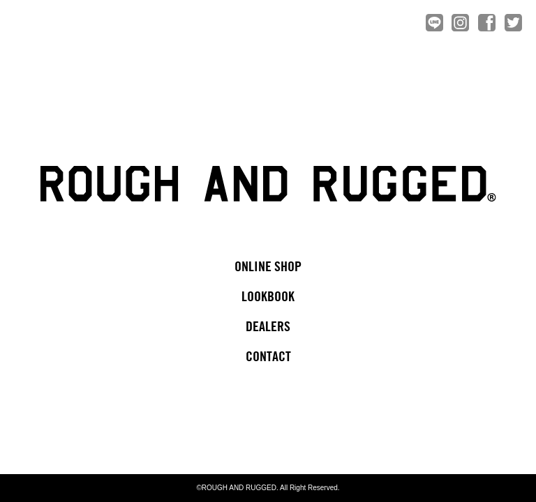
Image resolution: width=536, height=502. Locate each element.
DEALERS (268, 327)
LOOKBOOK (268, 297)
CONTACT (268, 357)
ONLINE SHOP (268, 267)
